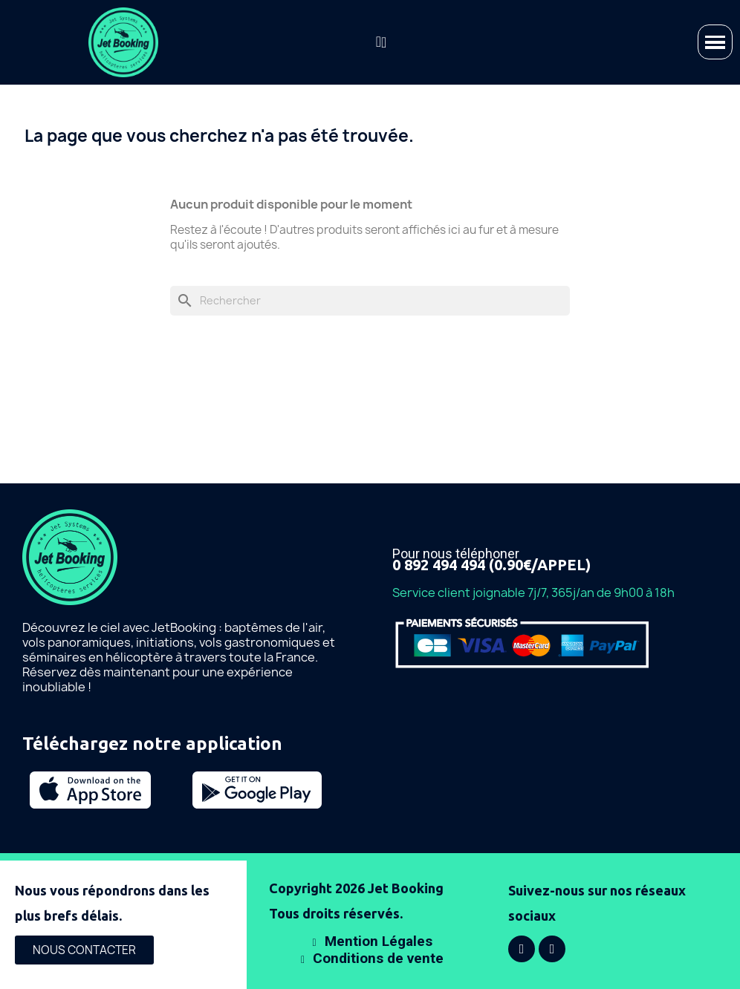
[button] (378, 41)
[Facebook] (521, 949)
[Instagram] (552, 949)
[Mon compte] (383, 42)
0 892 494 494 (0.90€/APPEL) (491, 564)
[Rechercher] (370, 301)
